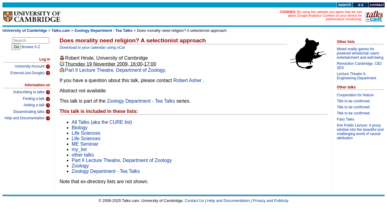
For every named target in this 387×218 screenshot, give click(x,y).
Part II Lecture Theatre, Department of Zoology (115, 70)
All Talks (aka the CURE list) (102, 122)
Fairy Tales (345, 119)
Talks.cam (61, 30)
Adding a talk (37, 105)
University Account (32, 66)
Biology (79, 127)
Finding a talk (36, 99)
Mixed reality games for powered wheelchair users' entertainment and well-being (360, 53)
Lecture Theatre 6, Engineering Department (356, 76)
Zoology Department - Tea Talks (103, 30)
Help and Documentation (27, 118)
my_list (79, 149)
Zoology (80, 165)
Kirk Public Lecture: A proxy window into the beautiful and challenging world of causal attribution (360, 131)
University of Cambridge (24, 30)
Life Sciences (86, 133)
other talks (83, 154)
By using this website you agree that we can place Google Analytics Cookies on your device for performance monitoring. (325, 15)
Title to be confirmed (353, 101)
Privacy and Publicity (270, 200)
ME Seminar (85, 144)
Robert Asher (188, 80)
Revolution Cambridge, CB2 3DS (359, 65)
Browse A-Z (30, 47)
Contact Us (194, 200)
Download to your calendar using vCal (92, 47)
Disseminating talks (31, 111)
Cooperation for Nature (355, 95)
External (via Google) (30, 73)
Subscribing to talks (31, 92)
